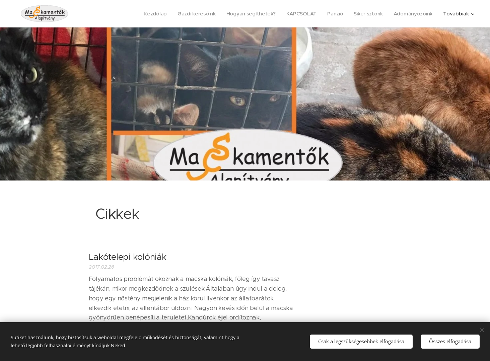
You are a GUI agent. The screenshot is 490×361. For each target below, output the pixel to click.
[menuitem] (149, 13)
